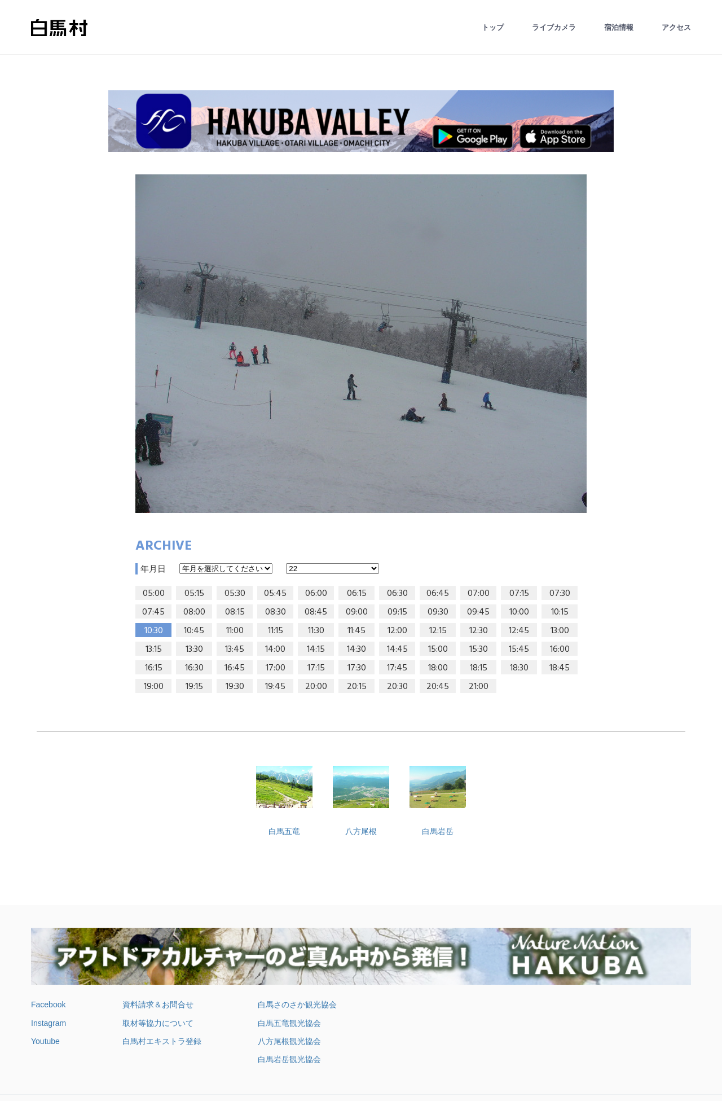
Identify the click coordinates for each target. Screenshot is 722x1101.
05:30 (234, 593)
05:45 (275, 593)
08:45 (316, 612)
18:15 (478, 668)
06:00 (316, 593)
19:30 (235, 686)
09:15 (397, 612)
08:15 (235, 612)
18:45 (559, 668)
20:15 (357, 686)
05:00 (154, 593)
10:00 (519, 612)
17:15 (316, 668)
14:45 (397, 649)
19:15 (194, 686)
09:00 (357, 612)
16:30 (194, 668)
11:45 (356, 631)
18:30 (519, 668)
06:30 (397, 593)
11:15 (275, 631)
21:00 (478, 686)
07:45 (153, 612)
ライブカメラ (554, 27)
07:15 (519, 593)
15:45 (519, 649)
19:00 (154, 686)
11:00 (235, 631)
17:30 (356, 668)
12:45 (519, 631)
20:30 (397, 686)
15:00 (438, 649)
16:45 (234, 668)
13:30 (194, 649)
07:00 (479, 593)
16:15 (153, 668)
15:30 (478, 649)
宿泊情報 (618, 27)
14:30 (356, 649)
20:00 (316, 686)
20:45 (437, 686)
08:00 (194, 612)
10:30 (153, 631)
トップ (493, 27)
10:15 (560, 612)
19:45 (275, 686)
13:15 (154, 649)
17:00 (275, 668)
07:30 (559, 593)
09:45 (478, 612)
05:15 (194, 593)
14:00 (275, 649)
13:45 (234, 649)
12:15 (438, 631)
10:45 (194, 631)
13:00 (560, 631)
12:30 (478, 631)
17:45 (397, 668)
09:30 (438, 612)
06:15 (357, 593)
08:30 (275, 612)
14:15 (316, 649)
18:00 (438, 668)
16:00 (560, 649)
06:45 (437, 593)
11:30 (316, 631)
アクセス (676, 27)
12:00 (397, 631)
